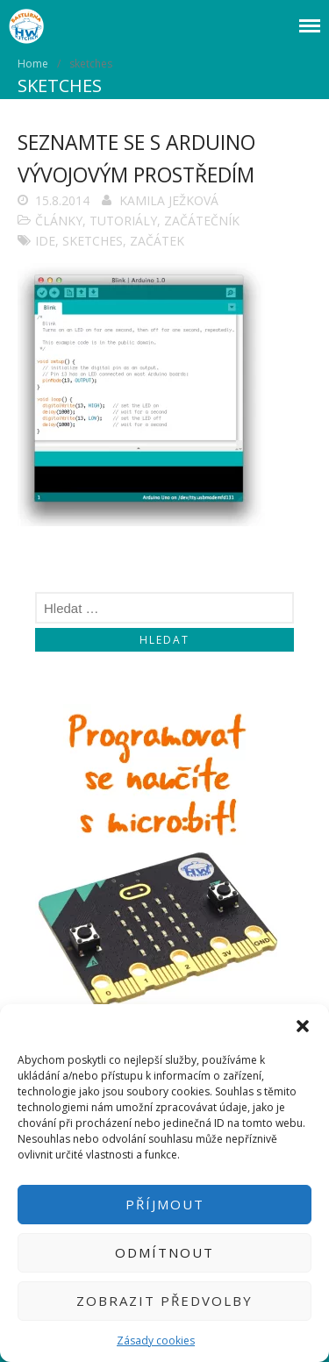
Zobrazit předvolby (164, 1300)
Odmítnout (164, 1252)
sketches (92, 240)
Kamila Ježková (168, 200)
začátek (157, 240)
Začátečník (202, 220)
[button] (302, 1026)
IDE (45, 240)
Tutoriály (123, 220)
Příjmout (164, 1204)
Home (33, 63)
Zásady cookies (156, 1340)
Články (58, 220)
